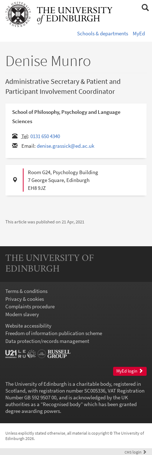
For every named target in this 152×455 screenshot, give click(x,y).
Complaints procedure (30, 306)
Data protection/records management (47, 341)
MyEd (139, 33)
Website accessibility (28, 325)
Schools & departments (102, 33)
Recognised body (62, 404)
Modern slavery (22, 314)
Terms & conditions (26, 291)
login (136, 452)
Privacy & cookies (24, 298)
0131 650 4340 (45, 136)
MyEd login (129, 371)
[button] (145, 8)
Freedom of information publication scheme (53, 333)
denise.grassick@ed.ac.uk (65, 145)
